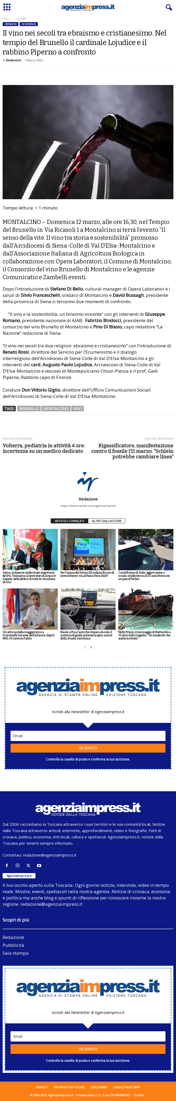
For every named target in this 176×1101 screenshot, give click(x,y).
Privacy (42, 1087)
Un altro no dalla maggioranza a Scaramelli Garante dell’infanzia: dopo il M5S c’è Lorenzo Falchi (28, 635)
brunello (29, 408)
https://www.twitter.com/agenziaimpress (88, 506)
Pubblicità (13, 945)
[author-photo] (88, 481)
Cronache (10, 24)
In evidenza (29, 24)
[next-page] (91, 647)
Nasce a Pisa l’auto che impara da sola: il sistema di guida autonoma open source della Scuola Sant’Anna (86, 635)
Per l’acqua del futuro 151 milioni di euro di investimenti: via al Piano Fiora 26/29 (87, 574)
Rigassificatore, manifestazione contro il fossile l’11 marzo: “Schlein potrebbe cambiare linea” (132, 451)
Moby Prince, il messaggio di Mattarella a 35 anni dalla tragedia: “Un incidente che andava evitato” (144, 635)
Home (6, 19)
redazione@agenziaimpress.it (49, 855)
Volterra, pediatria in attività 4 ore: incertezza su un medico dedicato (44, 448)
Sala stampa (16, 953)
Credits (138, 1095)
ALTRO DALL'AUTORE (106, 521)
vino (77, 408)
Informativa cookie (69, 1087)
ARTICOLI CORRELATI (69, 521)
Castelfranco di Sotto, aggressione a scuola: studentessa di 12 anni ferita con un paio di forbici (144, 576)
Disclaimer (99, 1087)
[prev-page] (84, 647)
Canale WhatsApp (126, 1087)
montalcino (56, 408)
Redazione (13, 60)
